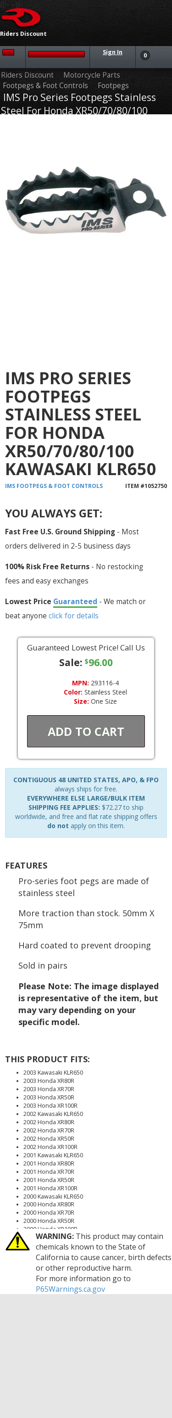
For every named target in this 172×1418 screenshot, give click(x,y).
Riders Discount (27, 75)
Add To (86, 731)
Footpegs (113, 85)
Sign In (112, 52)
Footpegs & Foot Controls (45, 85)
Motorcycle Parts (91, 75)
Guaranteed (75, 601)
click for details (74, 616)
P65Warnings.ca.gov (70, 1289)
